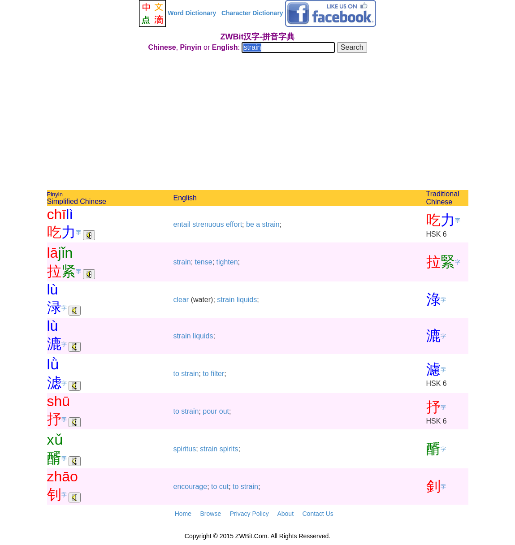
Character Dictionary (252, 13)
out (224, 411)
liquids (247, 299)
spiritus (184, 449)
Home (183, 513)
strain (271, 224)
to (176, 373)
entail (181, 224)
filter (217, 373)
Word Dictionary (192, 13)
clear (181, 299)
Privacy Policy (249, 513)
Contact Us (318, 513)
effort (234, 224)
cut (224, 486)
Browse (210, 513)
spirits (229, 449)
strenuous (208, 224)
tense (203, 262)
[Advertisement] (257, 123)
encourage (190, 486)
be (250, 224)
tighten (227, 262)
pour (210, 411)
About (285, 513)
